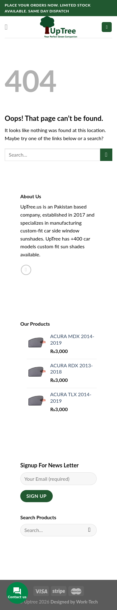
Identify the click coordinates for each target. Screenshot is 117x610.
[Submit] (106, 155)
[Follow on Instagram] (26, 270)
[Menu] (8, 26)
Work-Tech (87, 601)
